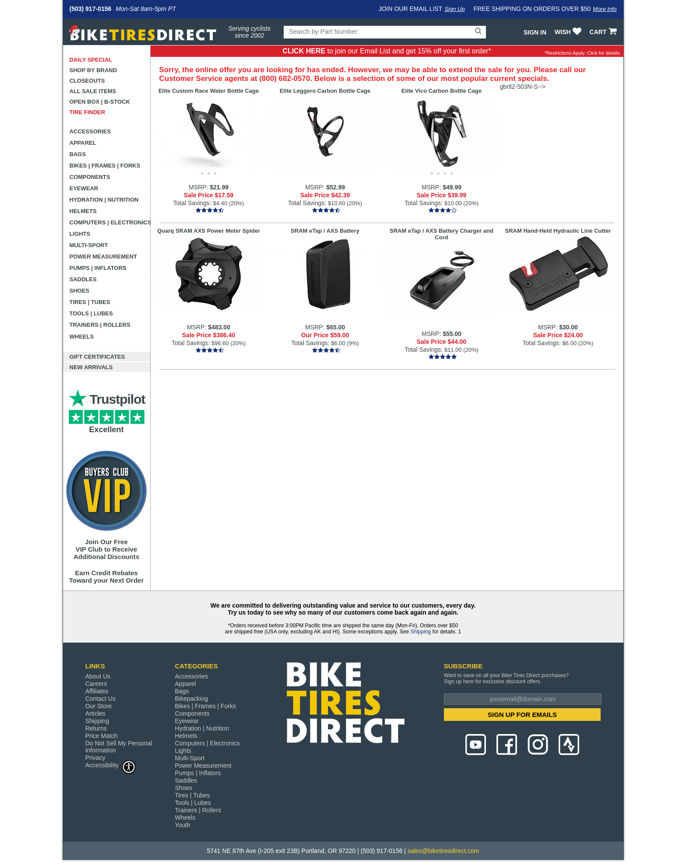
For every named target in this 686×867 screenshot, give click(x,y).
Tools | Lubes (91, 313)
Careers (96, 683)
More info (604, 9)
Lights (80, 234)
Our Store (98, 706)
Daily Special (91, 59)
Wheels (82, 336)
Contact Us (100, 698)
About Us (98, 676)
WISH (569, 31)
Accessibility (110, 765)
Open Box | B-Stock (100, 101)
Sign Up (454, 9)
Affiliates (97, 691)
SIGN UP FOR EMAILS (522, 714)
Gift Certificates (97, 356)
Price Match (101, 735)
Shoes (80, 290)
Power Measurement (103, 256)
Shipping (420, 632)
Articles (95, 713)
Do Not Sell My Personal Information (118, 747)
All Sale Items (93, 91)
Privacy (95, 757)
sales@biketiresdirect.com (443, 850)
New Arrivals (91, 367)
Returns (96, 728)
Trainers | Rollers (100, 325)
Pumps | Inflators (98, 268)
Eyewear (84, 188)
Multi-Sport (89, 245)
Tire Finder (88, 112)
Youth (182, 825)
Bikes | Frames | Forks (105, 165)
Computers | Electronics (110, 222)
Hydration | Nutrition (104, 199)
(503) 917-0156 (91, 8)
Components (90, 177)
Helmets (83, 211)
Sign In (535, 32)
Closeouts (87, 80)
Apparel (83, 143)
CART (604, 31)
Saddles (83, 279)
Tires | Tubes (90, 302)
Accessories (90, 131)
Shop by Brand (93, 70)
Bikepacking (191, 698)
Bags (78, 154)
